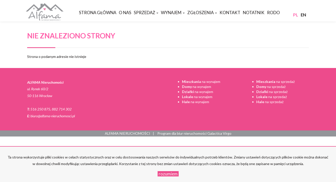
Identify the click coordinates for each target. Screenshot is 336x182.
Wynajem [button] (173, 12)
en (303, 14)
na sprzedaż (275, 81)
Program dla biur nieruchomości (182, 133)
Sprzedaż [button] (146, 12)
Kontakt (230, 12)
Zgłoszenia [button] (202, 12)
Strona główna (97, 12)
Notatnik (253, 12)
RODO (273, 12)
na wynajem (201, 81)
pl (295, 14)
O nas (125, 12)
